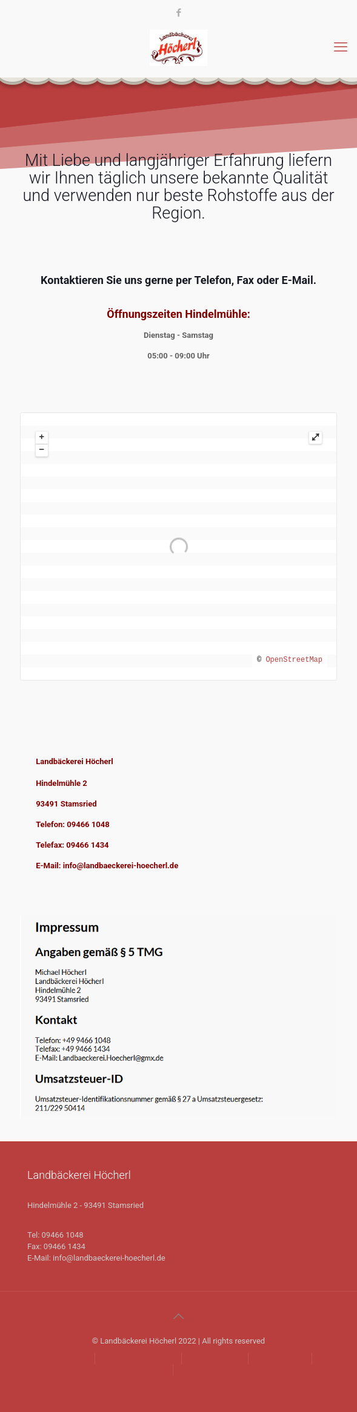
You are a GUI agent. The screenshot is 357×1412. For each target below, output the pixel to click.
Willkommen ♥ (66, 1358)
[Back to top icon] (179, 1316)
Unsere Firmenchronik (139, 1358)
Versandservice (281, 1358)
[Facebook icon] (179, 12)
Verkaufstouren (141, 1369)
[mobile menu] (340, 47)
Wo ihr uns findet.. (210, 1369)
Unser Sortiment (215, 1358)
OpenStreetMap (293, 660)
